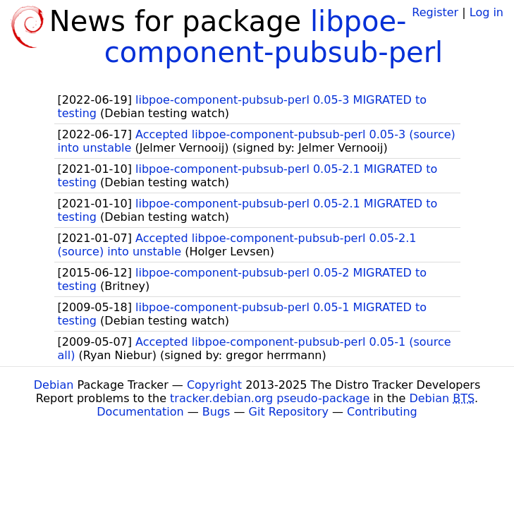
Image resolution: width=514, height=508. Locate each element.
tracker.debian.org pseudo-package (269, 398)
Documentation (140, 411)
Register (435, 12)
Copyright (214, 385)
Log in (486, 12)
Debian (54, 385)
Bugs (216, 411)
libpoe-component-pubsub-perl (273, 36)
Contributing (382, 411)
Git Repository (289, 411)
